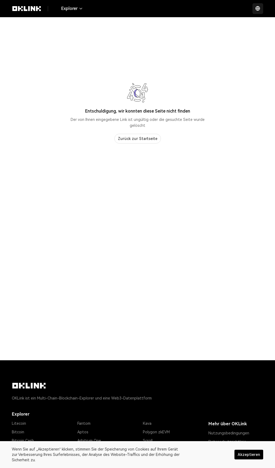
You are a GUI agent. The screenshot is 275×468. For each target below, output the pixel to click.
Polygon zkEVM (156, 432)
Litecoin (19, 423)
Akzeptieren (249, 454)
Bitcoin (18, 432)
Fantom (84, 423)
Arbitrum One (89, 440)
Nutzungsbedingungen (228, 433)
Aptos (82, 432)
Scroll (148, 440)
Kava (147, 423)
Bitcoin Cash (23, 440)
